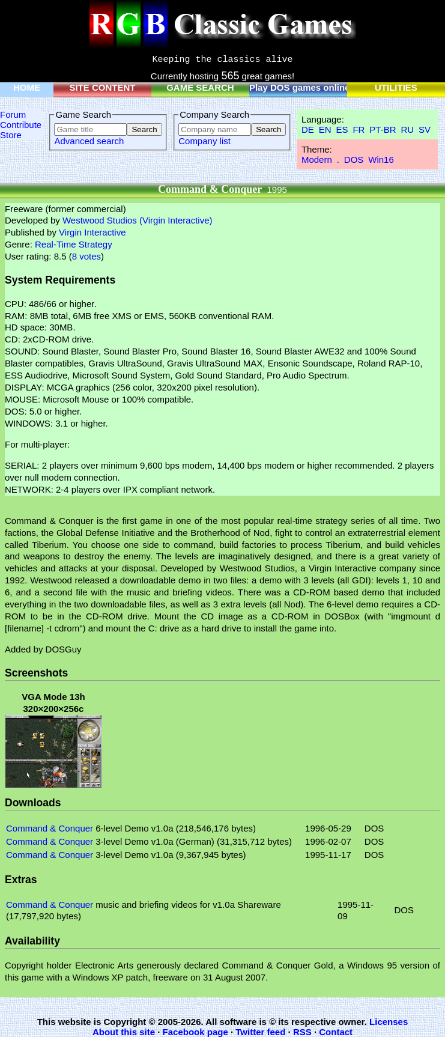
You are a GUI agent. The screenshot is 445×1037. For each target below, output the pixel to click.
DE (307, 129)
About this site (123, 1032)
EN (325, 129)
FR (359, 129)
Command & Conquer (49, 828)
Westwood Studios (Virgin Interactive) (137, 220)
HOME (26, 87)
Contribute (20, 125)
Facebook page (195, 1032)
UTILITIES (396, 87)
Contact (336, 1032)
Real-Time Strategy (73, 244)
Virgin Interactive (92, 232)
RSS (302, 1032)
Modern (316, 159)
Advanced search (89, 141)
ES (342, 129)
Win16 (381, 159)
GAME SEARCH (200, 87)
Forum (13, 114)
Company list (204, 141)
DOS (354, 159)
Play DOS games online (299, 87)
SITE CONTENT (102, 87)
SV (425, 129)
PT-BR (382, 129)
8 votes (86, 256)
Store (11, 135)
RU (407, 129)
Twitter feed (260, 1032)
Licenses (388, 1022)
